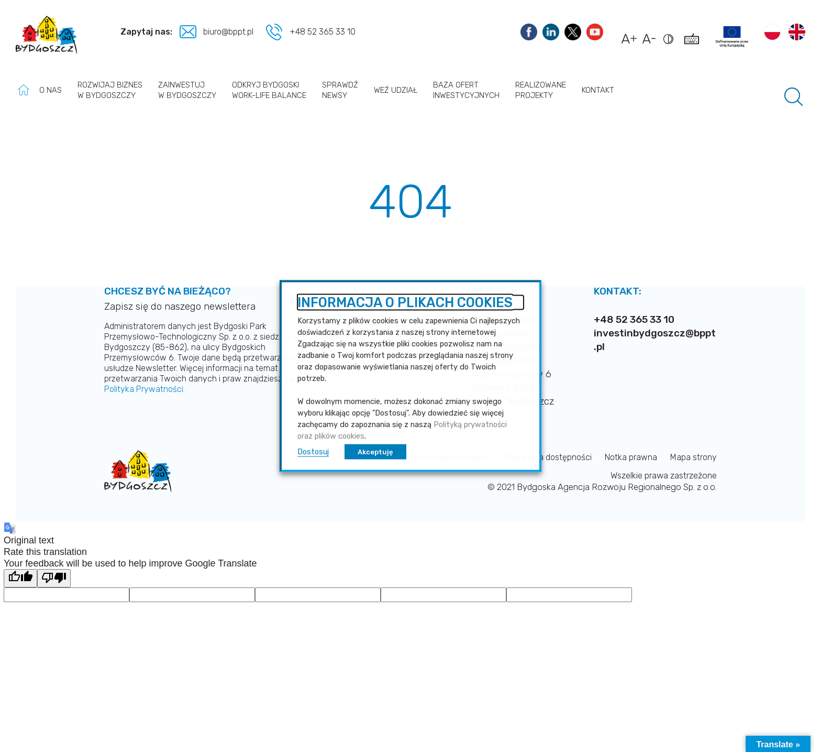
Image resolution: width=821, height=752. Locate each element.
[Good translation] (20, 578)
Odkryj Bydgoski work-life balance (269, 90)
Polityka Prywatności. (144, 389)
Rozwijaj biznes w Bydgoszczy (109, 90)
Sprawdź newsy (340, 90)
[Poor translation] (54, 578)
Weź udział (395, 90)
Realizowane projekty (540, 90)
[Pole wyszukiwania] (793, 96)
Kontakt (598, 90)
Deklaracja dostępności (548, 457)
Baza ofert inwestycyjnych (466, 90)
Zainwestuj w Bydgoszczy (187, 90)
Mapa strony (693, 457)
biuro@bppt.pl (229, 32)
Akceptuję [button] (375, 452)
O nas (50, 90)
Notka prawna (631, 457)
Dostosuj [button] (313, 451)
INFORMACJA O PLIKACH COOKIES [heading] (405, 302)
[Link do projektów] (732, 36)
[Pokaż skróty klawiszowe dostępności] (693, 44)
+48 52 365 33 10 (323, 32)
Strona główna (23, 89)
